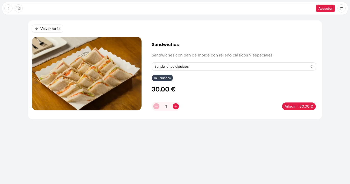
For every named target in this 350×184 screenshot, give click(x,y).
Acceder (325, 8)
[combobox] (234, 66)
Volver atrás (47, 28)
